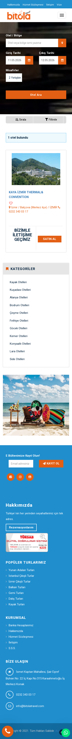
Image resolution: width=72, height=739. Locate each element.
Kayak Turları (17, 604)
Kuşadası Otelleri (20, 290)
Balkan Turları (17, 587)
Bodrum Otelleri (19, 305)
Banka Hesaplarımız (21, 625)
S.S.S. (12, 648)
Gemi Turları (16, 593)
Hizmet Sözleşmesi (33, 4)
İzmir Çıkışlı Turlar (20, 581)
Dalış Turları (16, 598)
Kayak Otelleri (18, 282)
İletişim (50, 4)
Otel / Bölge (14, 35)
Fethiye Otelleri (19, 320)
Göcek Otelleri (18, 328)
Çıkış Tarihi (46, 53)
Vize (59, 4)
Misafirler (12, 70)
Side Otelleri (17, 359)
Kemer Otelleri (18, 336)
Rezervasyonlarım (21, 527)
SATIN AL (49, 239)
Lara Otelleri (17, 351)
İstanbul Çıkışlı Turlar (21, 576)
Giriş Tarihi (13, 53)
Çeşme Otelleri (19, 313)
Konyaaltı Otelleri (20, 343)
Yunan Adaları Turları (21, 570)
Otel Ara (36, 94)
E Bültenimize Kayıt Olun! (23, 455)
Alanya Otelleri (19, 297)
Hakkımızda (13, 4)
